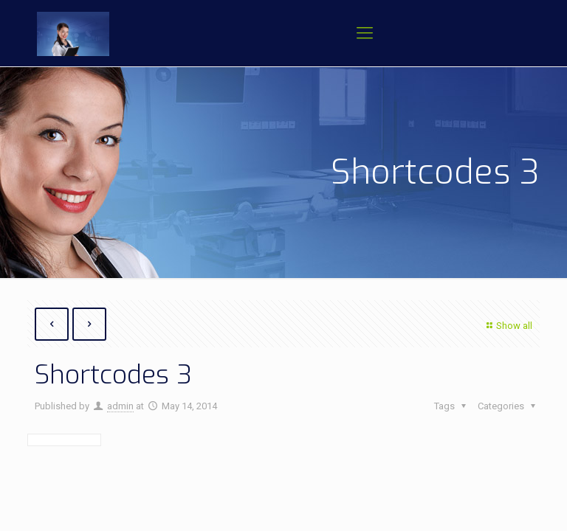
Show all (507, 325)
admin (120, 406)
